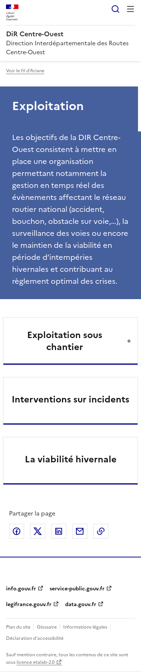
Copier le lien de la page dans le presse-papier (100, 531)
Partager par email (79, 531)
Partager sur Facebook (16, 531)
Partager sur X (37, 531)
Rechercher (115, 8)
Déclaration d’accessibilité (35, 638)
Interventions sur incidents (70, 399)
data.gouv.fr (80, 604)
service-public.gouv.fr (77, 589)
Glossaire (47, 627)
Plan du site (18, 627)
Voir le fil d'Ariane (25, 70)
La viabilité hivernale (71, 459)
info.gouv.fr (21, 589)
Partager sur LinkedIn (58, 531)
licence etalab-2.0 (36, 662)
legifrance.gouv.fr (29, 604)
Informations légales (85, 627)
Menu (130, 8)
